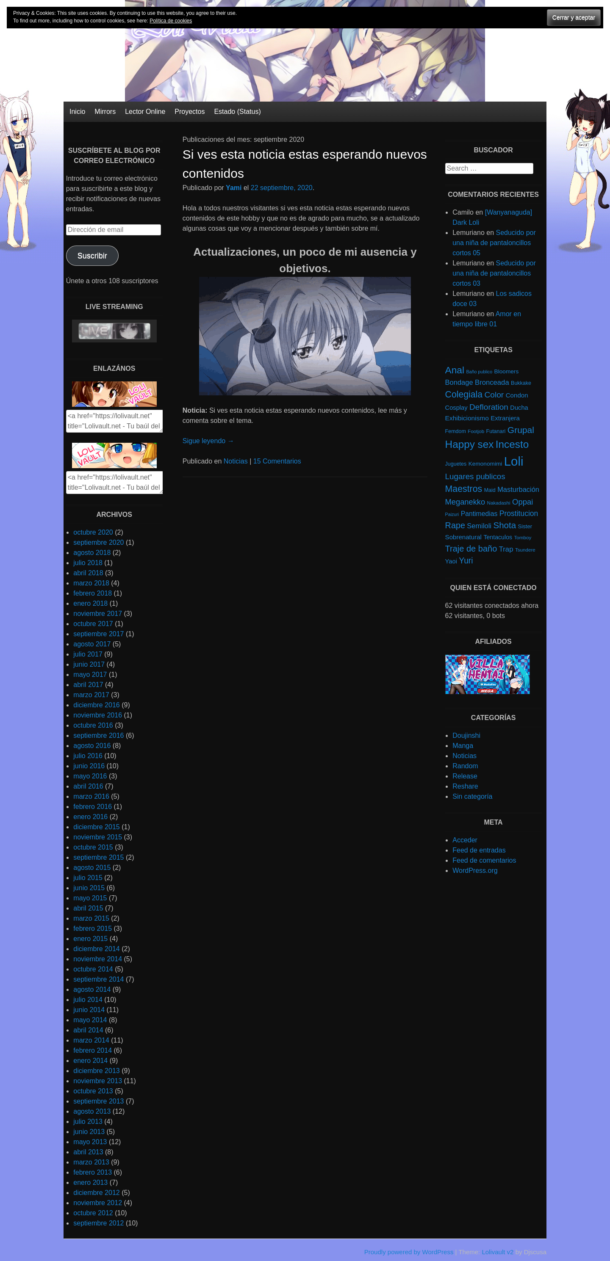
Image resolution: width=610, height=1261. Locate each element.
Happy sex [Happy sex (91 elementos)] (469, 444)
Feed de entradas (478, 850)
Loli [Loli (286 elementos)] (514, 461)
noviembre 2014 (97, 959)
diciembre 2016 (96, 705)
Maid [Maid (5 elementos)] (490, 490)
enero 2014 (90, 1060)
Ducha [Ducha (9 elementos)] (519, 407)
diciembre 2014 (96, 948)
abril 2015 (88, 908)
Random (465, 766)
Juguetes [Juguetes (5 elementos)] (456, 464)
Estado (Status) (237, 111)
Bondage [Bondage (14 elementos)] (459, 382)
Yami (233, 187)
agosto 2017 (92, 644)
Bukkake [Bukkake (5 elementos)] (521, 383)
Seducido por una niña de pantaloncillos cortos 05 (494, 243)
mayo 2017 (90, 674)
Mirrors (105, 111)
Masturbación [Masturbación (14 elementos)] (518, 489)
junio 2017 (89, 664)
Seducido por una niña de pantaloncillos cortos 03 (494, 273)
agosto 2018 (92, 552)
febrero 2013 (92, 1172)
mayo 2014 (90, 1020)
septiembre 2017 (98, 633)
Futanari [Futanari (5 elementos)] (496, 431)
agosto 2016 (92, 745)
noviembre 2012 (97, 1202)
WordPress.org (474, 870)
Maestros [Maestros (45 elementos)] (463, 489)
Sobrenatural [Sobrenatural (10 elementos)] (463, 537)
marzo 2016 (91, 796)
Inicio (77, 111)
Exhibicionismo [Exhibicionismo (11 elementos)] (467, 418)
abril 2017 (88, 684)
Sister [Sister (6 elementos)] (525, 526)
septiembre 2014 (98, 979)
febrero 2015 (92, 928)
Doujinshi (466, 735)
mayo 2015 (90, 898)
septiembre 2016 (98, 735)
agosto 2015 (92, 867)
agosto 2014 (92, 989)
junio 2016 (89, 766)
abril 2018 (88, 573)
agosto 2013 (92, 1111)
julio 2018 (88, 562)
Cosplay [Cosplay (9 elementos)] (456, 407)
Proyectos (190, 111)
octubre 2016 (93, 725)
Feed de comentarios (484, 860)
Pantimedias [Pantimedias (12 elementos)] (479, 513)
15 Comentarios (277, 461)
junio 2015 (89, 887)
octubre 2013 (93, 1091)
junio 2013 (89, 1131)
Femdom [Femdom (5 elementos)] (455, 431)
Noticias (236, 461)
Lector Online (145, 111)
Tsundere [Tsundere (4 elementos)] (525, 549)
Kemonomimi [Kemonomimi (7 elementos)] (485, 464)
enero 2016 (90, 816)
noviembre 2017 (97, 613)
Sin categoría (472, 796)
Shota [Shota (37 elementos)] (504, 525)
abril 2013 (88, 1152)
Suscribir (92, 255)
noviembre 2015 (97, 837)
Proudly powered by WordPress (409, 1251)
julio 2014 (88, 999)
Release (464, 776)
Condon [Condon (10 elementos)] (517, 395)
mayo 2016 (90, 776)
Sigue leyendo (208, 440)
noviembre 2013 (97, 1080)
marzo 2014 (91, 1040)
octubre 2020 (93, 532)
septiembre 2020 (98, 542)
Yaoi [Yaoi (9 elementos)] (451, 561)
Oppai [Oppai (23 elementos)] (522, 501)
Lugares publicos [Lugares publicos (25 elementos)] (475, 476)
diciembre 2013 (96, 1070)
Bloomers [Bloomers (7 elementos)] (506, 371)
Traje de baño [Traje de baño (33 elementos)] (471, 548)
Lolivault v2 (497, 1251)
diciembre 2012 (96, 1192)
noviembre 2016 (97, 715)
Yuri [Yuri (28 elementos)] (466, 560)
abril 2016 (88, 786)
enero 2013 (90, 1182)
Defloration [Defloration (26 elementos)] (488, 407)
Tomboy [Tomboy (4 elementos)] (523, 537)
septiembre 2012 (98, 1223)
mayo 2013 (90, 1141)
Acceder (464, 840)
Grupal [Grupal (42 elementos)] (520, 430)
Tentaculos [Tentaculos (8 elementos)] (497, 537)
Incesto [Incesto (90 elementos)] (512, 444)
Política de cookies (171, 21)
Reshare (465, 786)
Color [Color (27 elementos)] (494, 394)
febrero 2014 (92, 1050)
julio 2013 (88, 1121)
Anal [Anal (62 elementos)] (454, 369)
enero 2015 (90, 938)
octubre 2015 (93, 847)
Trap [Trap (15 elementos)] (506, 549)
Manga (462, 745)
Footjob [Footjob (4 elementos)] (476, 431)
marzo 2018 (91, 583)
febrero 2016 (92, 806)
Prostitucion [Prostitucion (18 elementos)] (518, 513)
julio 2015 (88, 877)
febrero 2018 (92, 593)
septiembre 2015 (98, 857)
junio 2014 (89, 1009)
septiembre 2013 (98, 1101)
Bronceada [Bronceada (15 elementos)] (492, 382)
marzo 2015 (91, 918)
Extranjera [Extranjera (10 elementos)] (505, 418)
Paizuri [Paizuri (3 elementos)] (452, 514)
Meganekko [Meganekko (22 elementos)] (465, 501)
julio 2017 (88, 654)
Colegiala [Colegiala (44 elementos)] (463, 394)
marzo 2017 (91, 694)
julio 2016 (88, 755)
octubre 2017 (93, 623)
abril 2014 (88, 1030)
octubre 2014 (93, 969)
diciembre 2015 (96, 827)
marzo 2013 (91, 1162)
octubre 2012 (93, 1213)
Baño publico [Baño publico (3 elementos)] (479, 371)
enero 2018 (90, 603)
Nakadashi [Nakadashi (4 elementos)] (498, 502)
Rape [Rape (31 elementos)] (455, 525)
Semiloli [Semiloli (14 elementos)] (479, 526)
